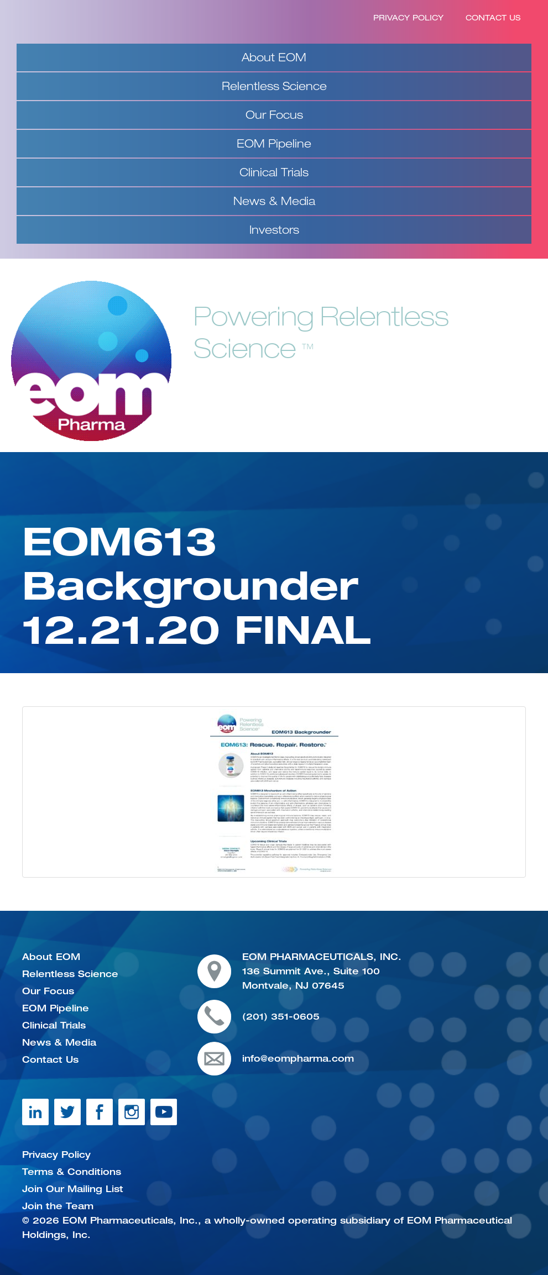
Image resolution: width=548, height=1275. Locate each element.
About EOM (274, 57)
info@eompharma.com (298, 1058)
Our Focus (274, 114)
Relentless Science (274, 86)
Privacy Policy (408, 17)
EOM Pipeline (274, 143)
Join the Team (57, 1205)
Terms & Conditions (71, 1171)
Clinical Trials (274, 172)
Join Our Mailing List (72, 1188)
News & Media (274, 201)
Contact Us (493, 17)
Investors (274, 229)
